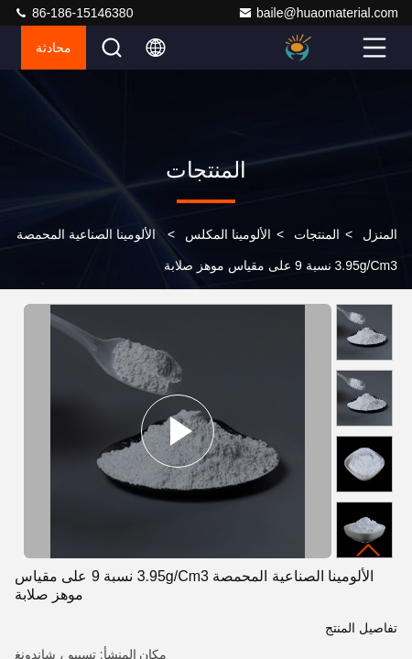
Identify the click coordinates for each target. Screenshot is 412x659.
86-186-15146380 (73, 12)
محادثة (53, 47)
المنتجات (317, 234)
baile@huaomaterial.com (318, 12)
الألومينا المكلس (228, 234)
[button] (369, 550)
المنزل (380, 234)
